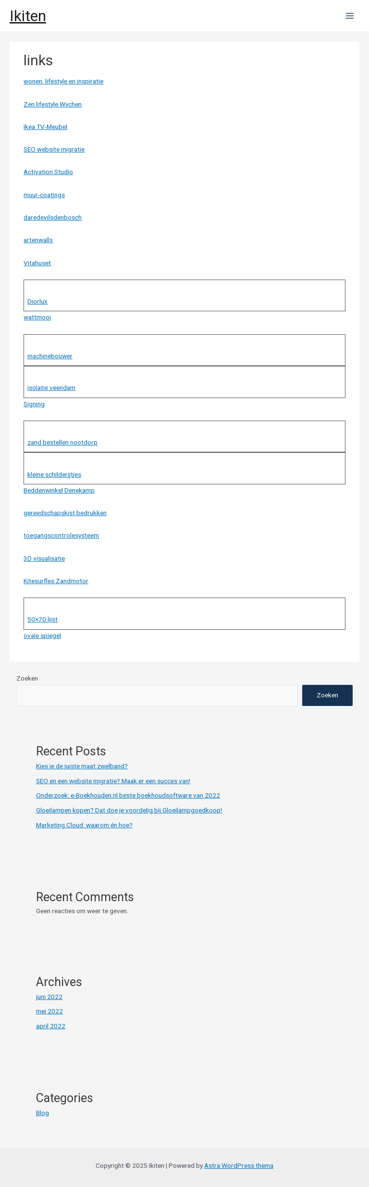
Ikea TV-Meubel (45, 126)
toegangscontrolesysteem (61, 535)
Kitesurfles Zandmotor (56, 581)
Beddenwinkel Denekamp (59, 490)
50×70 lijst (42, 619)
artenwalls (38, 240)
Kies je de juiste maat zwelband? (82, 766)
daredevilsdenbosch (53, 217)
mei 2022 (49, 1011)
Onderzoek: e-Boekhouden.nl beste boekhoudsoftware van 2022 (128, 795)
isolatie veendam (51, 387)
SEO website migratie (54, 149)
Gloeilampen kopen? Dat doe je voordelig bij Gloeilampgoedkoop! (129, 810)
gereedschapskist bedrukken (65, 513)
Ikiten (28, 16)
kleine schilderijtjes (54, 474)
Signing (34, 404)
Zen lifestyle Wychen (53, 104)
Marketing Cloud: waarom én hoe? (84, 825)
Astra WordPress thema (238, 1165)
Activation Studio (48, 172)
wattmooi (37, 317)
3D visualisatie (44, 558)
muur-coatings (44, 195)
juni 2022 (49, 996)
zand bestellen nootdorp (62, 442)
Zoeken (27, 678)
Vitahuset (37, 263)
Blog (42, 1112)
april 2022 (50, 1026)
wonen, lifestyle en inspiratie (63, 81)
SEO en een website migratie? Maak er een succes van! (113, 781)
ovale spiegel (42, 635)
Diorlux (37, 301)
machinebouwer (50, 356)
